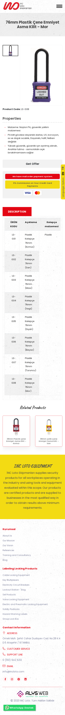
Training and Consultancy (17, 555)
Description (17, 211)
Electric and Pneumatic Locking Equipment (25, 604)
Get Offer (32, 164)
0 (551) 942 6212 (12, 660)
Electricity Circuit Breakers (16, 584)
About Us (7, 535)
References (8, 550)
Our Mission (9, 540)
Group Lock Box (11, 618)
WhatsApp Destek (19, 707)
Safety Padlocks (11, 609)
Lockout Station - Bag (14, 589)
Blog (5, 560)
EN (63, 173)
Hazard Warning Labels (15, 614)
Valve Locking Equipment (16, 599)
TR (63, 168)
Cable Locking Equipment (16, 575)
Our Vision (8, 545)
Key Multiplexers (11, 579)
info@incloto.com (13, 671)
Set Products (9, 594)
